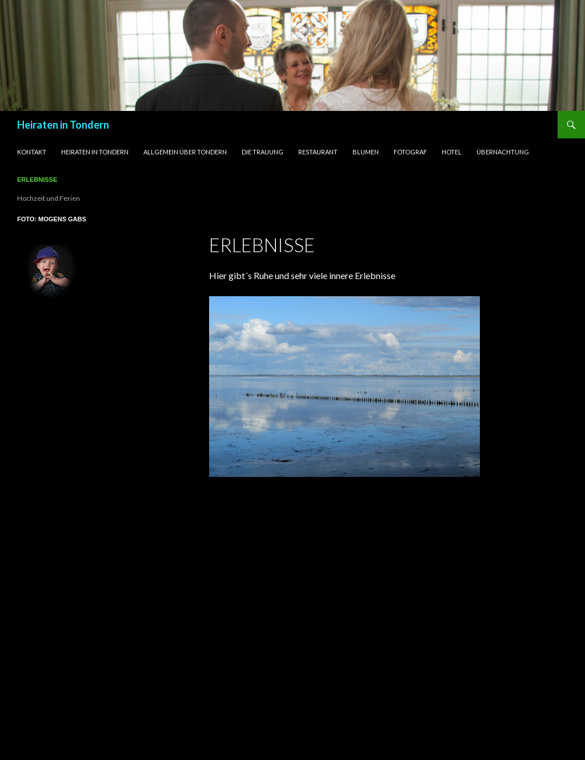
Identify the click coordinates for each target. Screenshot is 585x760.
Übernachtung (502, 152)
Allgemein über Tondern (185, 152)
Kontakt (31, 152)
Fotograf (410, 152)
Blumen (365, 152)
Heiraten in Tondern (63, 124)
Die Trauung (262, 152)
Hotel (452, 152)
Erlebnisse (37, 179)
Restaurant (318, 152)
